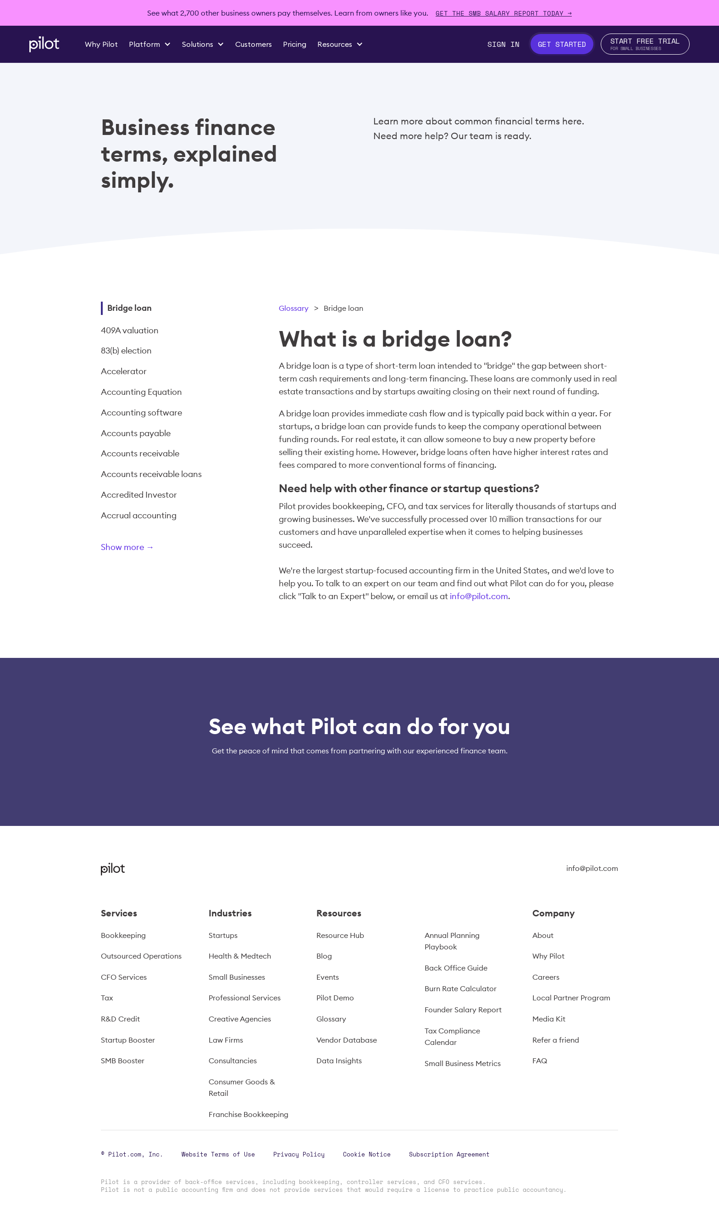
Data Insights (339, 1060)
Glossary (294, 308)
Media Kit (548, 1018)
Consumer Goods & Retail (242, 1087)
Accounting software (141, 412)
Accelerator (124, 371)
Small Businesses (237, 977)
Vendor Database (346, 1039)
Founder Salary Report (463, 1009)
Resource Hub (340, 935)
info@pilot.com (479, 596)
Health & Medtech (240, 955)
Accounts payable (136, 433)
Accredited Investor (139, 494)
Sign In (503, 44)
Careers (545, 977)
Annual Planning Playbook (452, 941)
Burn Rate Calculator (461, 988)
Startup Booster (128, 1039)
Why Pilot (548, 955)
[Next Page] (158, 549)
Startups (223, 935)
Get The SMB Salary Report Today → (504, 13)
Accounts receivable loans (151, 474)
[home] (44, 44)
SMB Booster (122, 1060)
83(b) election (126, 350)
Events (327, 977)
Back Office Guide (456, 967)
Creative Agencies (240, 1018)
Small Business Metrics (463, 1063)
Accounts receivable (140, 453)
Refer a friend (555, 1039)
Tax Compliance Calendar (452, 1036)
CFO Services (124, 977)
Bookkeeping (123, 935)
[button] (150, 44)
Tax (107, 997)
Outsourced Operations (141, 955)
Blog (324, 955)
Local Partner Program (571, 997)
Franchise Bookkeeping (248, 1114)
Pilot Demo (335, 997)
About (542, 935)
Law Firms (226, 1039)
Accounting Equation (141, 392)
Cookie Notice (367, 1154)
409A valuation (130, 330)
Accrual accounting (139, 515)
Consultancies (233, 1060)
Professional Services (245, 997)
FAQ (539, 1060)
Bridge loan (129, 308)
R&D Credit (120, 1018)
